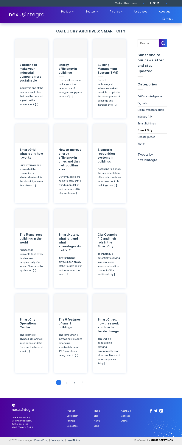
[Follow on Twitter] (154, 3)
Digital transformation (151, 109)
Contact (167, 18)
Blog (126, 3)
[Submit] (163, 43)
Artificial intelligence (150, 96)
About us (164, 11)
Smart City (145, 130)
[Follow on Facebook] (151, 3)
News (134, 3)
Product (67, 11)
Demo (124, 420)
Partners (116, 11)
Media (118, 3)
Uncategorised (146, 136)
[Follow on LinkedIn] (158, 3)
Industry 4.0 (145, 116)
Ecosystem (72, 415)
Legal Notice (73, 440)
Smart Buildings (147, 123)
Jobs (96, 425)
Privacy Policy (41, 440)
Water (141, 143)
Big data (142, 103)
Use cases (140, 11)
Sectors (92, 11)
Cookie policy (58, 440)
